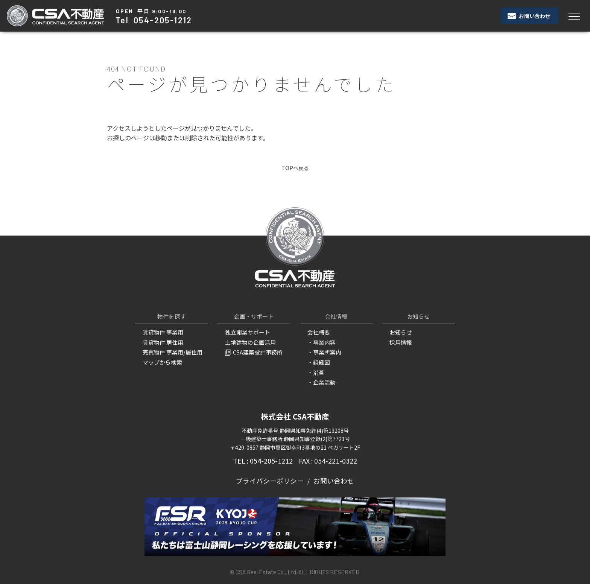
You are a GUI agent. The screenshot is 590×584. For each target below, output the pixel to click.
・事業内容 (320, 342)
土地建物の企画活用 (248, 342)
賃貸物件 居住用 (162, 342)
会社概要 (317, 332)
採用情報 (400, 342)
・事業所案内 (323, 352)
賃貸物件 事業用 (162, 332)
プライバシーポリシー (272, 478)
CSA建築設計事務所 (252, 352)
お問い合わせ (529, 16)
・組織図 (317, 361)
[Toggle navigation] (574, 16)
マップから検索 (161, 361)
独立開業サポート (246, 332)
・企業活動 (320, 380)
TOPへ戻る (295, 167)
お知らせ (400, 332)
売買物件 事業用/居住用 (170, 352)
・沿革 (315, 371)
